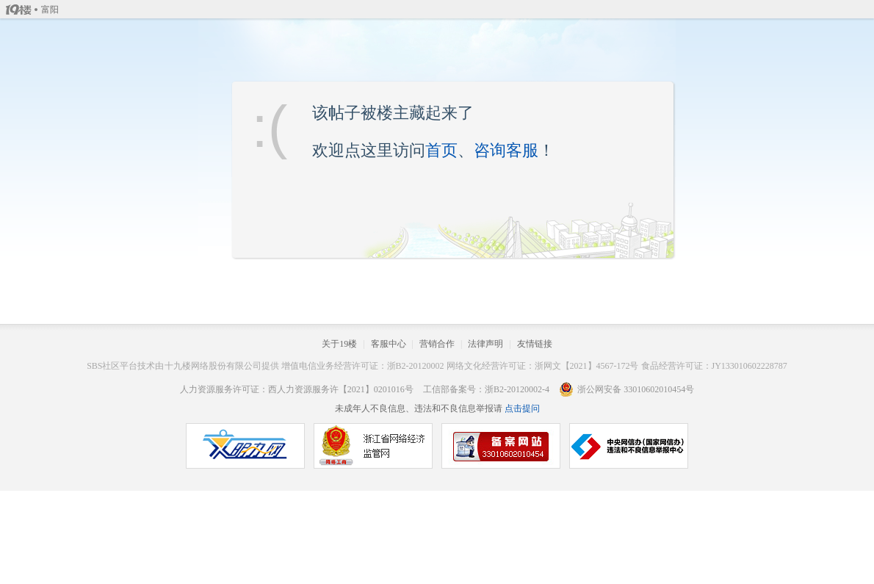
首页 (441, 150)
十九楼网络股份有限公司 (213, 366)
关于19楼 (339, 344)
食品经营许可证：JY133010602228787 (714, 366)
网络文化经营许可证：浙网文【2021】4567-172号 (543, 366)
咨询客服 (506, 150)
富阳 (50, 9)
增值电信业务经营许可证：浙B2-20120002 (362, 366)
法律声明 (485, 344)
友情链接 (534, 344)
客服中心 (388, 344)
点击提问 (521, 408)
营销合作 (437, 344)
